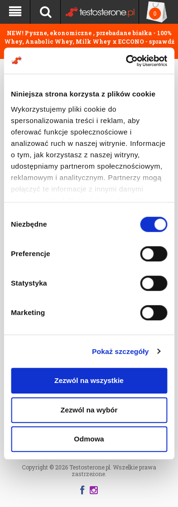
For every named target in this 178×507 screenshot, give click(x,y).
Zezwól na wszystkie (89, 380)
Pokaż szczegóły (120, 351)
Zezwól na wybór (88, 410)
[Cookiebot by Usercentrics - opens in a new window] (126, 61)
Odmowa (89, 439)
